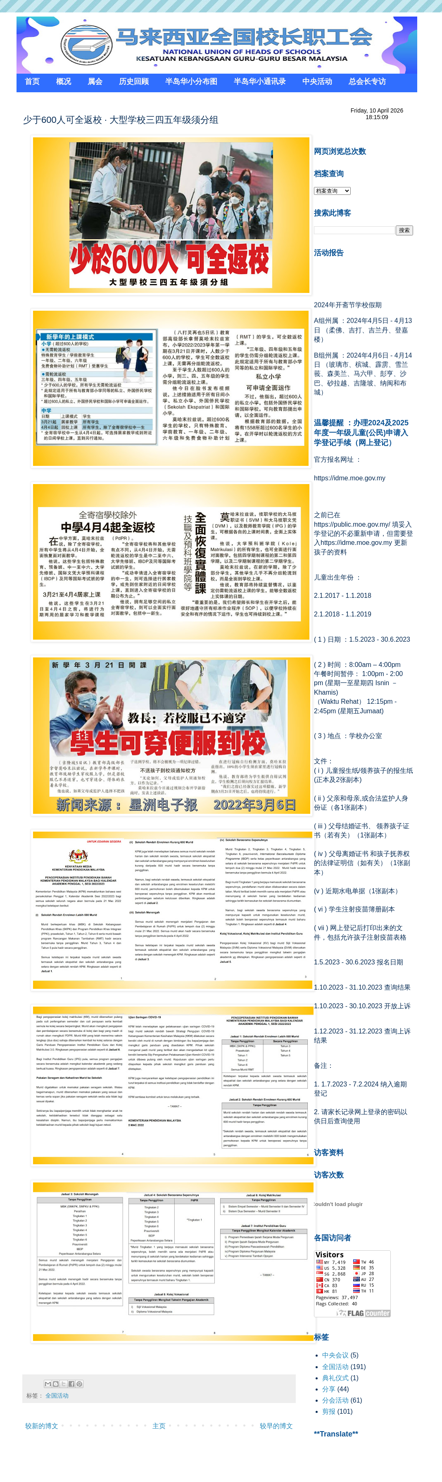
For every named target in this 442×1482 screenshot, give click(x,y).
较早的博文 (276, 1425)
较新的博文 (41, 1425)
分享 (328, 1389)
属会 (95, 81)
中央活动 (317, 81)
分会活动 (335, 1400)
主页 (159, 1425)
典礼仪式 (335, 1377)
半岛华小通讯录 (260, 81)
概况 (63, 81)
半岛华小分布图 (191, 81)
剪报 (328, 1411)
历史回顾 (134, 81)
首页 (32, 81)
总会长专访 (367, 81)
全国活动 (57, 1395)
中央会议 (335, 1355)
